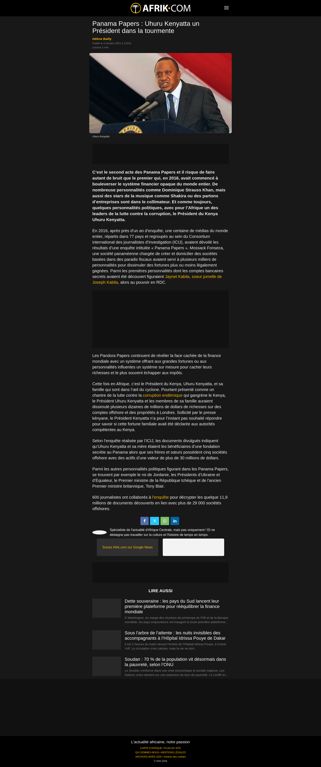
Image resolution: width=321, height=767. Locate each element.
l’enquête (160, 497)
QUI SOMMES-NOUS (147, 752)
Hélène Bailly (101, 39)
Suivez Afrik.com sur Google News (127, 547)
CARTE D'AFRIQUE (151, 748)
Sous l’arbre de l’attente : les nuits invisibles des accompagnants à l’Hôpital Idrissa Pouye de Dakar (175, 635)
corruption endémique (162, 395)
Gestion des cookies (175, 756)
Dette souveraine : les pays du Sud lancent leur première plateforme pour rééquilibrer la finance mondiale (172, 606)
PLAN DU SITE (172, 748)
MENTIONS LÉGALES (173, 752)
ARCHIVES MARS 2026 (148, 756)
